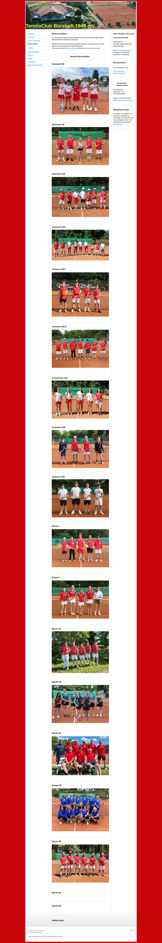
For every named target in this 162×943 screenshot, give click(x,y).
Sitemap (42, 930)
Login (132, 930)
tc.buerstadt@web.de (124, 50)
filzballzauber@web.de (124, 100)
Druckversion (33, 930)
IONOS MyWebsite (51, 936)
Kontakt (89, 48)
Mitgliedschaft (72, 48)
